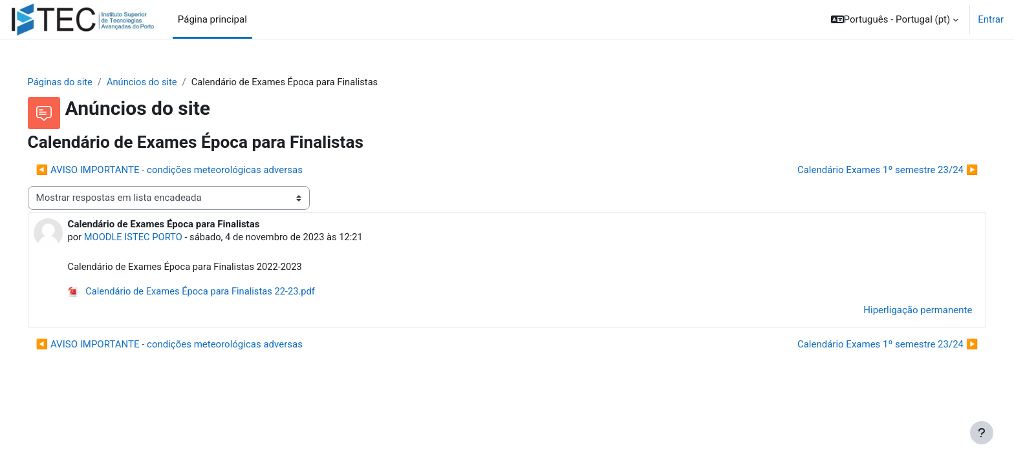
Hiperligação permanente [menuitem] (899, 311)
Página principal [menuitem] (212, 19)
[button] (895, 19)
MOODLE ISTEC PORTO (153, 237)
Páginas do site (79, 82)
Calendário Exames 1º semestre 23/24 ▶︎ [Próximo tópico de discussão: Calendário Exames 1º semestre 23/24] (869, 170)
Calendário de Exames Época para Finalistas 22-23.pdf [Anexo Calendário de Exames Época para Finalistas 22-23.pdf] (212, 292)
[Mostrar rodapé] (981, 432)
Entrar (991, 19)
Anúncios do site (163, 82)
